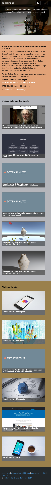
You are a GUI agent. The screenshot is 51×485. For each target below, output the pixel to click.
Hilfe (44, 473)
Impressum (36, 473)
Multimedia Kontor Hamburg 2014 (18, 478)
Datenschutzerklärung (20, 473)
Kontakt (5, 476)
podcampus (8, 3)
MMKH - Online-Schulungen (15, 90)
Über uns (6, 473)
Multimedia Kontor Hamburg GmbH (18, 83)
